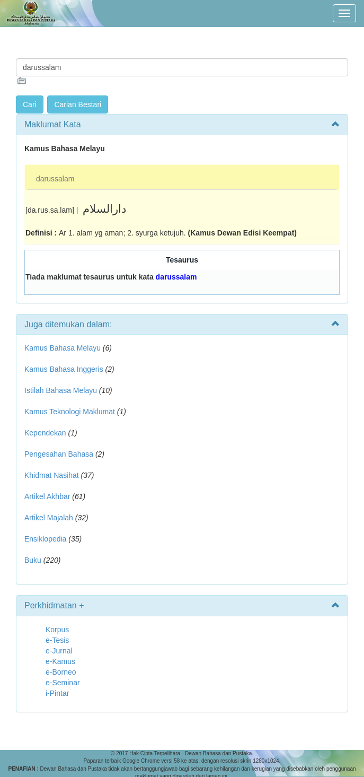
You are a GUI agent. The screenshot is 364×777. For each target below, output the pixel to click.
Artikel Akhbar (47, 496)
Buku (32, 560)
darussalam (55, 178)
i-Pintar (57, 693)
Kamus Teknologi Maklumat (69, 411)
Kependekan (45, 433)
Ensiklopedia (45, 539)
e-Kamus (60, 661)
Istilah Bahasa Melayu (60, 390)
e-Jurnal (59, 651)
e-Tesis (57, 640)
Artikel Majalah (48, 517)
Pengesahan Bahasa (58, 454)
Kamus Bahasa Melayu (63, 348)
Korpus (57, 629)
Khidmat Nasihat (51, 475)
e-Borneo (61, 672)
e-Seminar (63, 682)
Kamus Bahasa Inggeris (63, 369)
